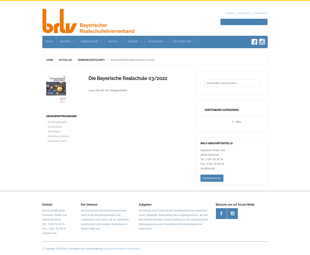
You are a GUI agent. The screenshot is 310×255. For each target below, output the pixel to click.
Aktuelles (66, 41)
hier (102, 90)
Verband (135, 41)
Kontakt (230, 13)
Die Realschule (184, 41)
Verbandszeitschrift (91, 60)
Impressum (244, 13)
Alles (238, 121)
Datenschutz (261, 13)
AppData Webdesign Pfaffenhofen (122, 248)
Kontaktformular (212, 178)
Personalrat (157, 41)
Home (49, 41)
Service (114, 41)
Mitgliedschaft (91, 41)
